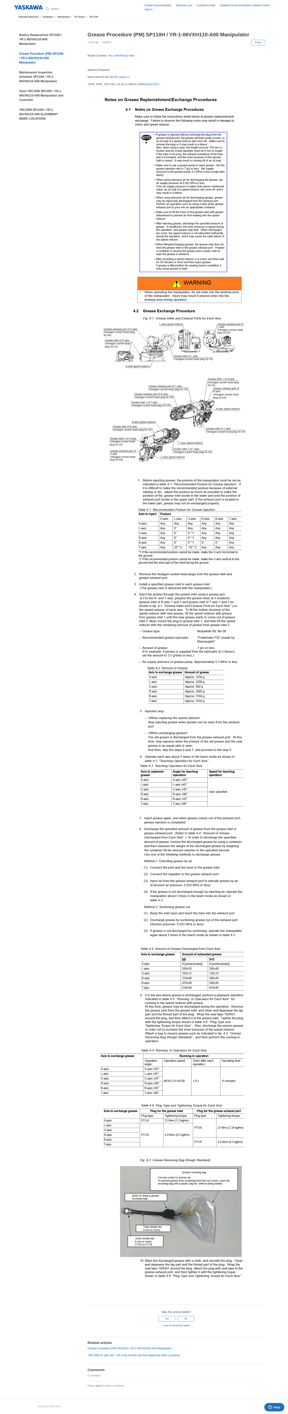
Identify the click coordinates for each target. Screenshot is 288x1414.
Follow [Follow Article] (258, 42)
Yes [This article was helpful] (167, 1318)
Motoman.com (184, 5)
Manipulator (63, 16)
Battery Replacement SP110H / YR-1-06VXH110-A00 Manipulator (40, 39)
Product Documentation (158, 5)
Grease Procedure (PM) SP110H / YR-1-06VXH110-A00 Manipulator (41, 58)
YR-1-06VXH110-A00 (121, 55)
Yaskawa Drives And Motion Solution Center (245, 5)
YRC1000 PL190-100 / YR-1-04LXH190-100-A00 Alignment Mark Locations (134, 1355)
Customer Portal (206, 5)
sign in (99, 1385)
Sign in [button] (148, 9)
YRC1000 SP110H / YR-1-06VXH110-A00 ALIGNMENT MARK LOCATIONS (38, 114)
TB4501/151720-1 (148, 84)
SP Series (79, 16)
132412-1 (124, 77)
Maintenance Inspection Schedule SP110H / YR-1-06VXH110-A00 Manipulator (38, 77)
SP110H (93, 16)
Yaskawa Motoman (28, 16)
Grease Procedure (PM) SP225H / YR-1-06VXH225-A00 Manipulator (130, 1348)
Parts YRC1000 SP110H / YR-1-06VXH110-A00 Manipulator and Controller (41, 95)
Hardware (48, 16)
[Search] (94, 8)
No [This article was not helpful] (186, 1318)
